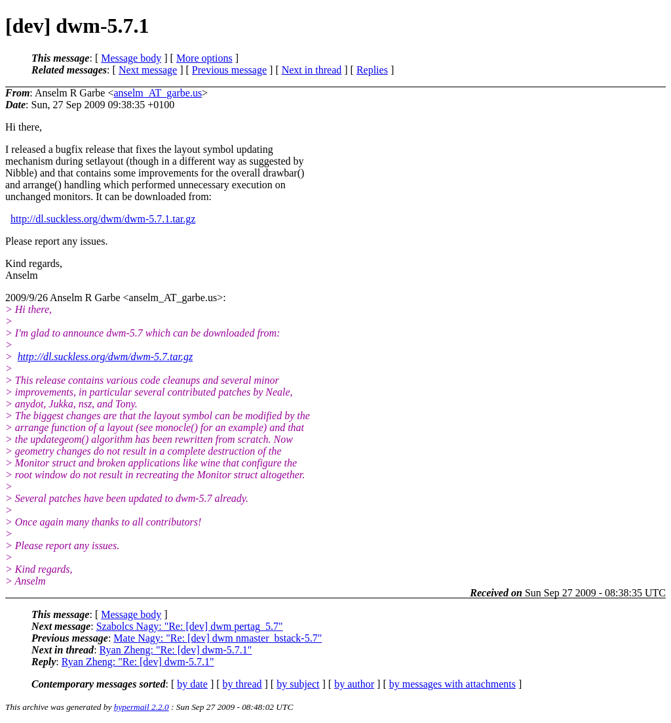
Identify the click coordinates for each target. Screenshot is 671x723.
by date (192, 684)
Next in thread (312, 69)
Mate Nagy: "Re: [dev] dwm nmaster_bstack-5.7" (217, 638)
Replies (372, 69)
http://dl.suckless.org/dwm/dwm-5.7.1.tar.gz (102, 218)
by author (354, 684)
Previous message (229, 69)
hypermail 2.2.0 (141, 707)
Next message (148, 69)
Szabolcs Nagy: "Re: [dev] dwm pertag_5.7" (189, 626)
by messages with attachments (452, 684)
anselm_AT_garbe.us (157, 92)
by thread (242, 684)
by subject (298, 684)
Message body (131, 58)
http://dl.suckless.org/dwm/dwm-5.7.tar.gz (105, 356)
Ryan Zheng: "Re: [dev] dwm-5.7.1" (176, 649)
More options (204, 58)
